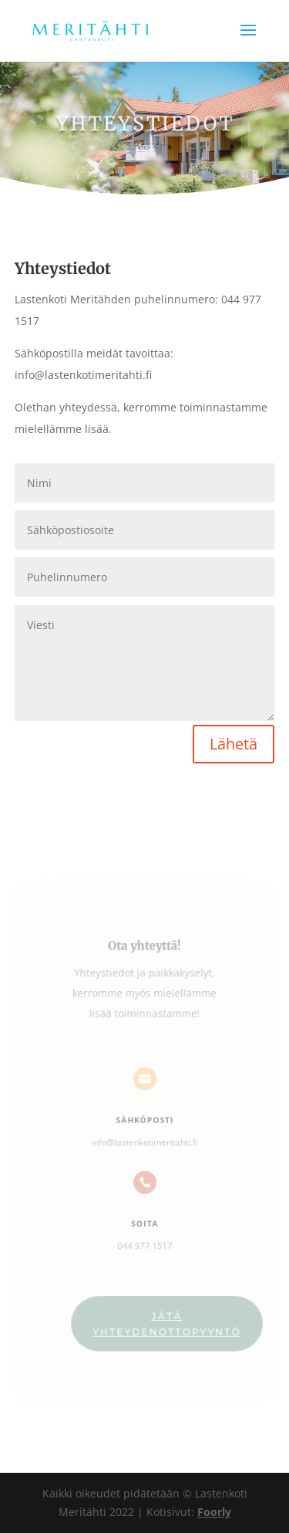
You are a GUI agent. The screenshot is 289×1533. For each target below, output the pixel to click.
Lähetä (233, 743)
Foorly (214, 1511)
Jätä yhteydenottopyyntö (165, 1319)
